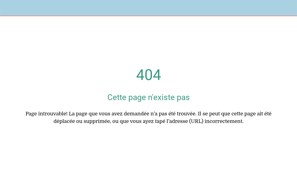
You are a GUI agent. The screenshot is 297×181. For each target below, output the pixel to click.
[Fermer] (8, 8)
